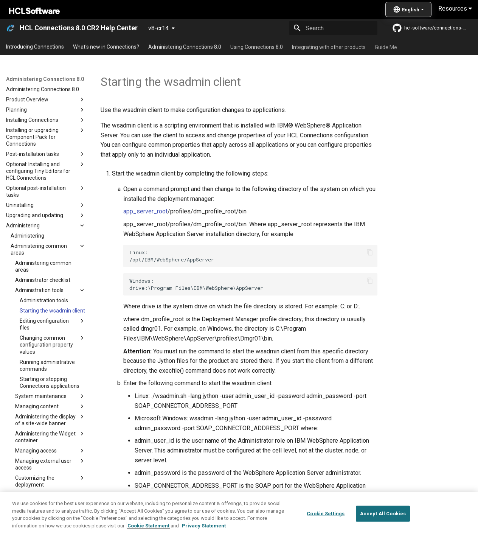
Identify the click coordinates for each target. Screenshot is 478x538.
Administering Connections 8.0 (184, 47)
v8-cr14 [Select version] (158, 28)
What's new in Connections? (106, 47)
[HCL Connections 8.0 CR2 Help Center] (10, 28)
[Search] (333, 28)
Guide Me (386, 47)
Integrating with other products (329, 47)
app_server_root (145, 211)
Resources (455, 8)
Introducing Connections (35, 47)
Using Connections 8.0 (256, 47)
